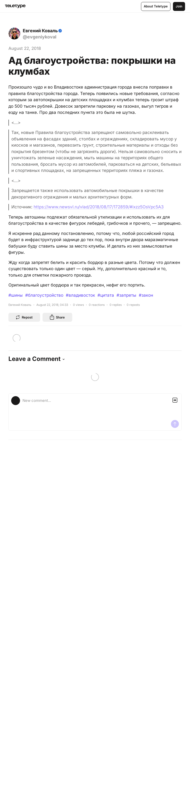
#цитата (105, 295)
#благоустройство (44, 295)
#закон (146, 295)
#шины (15, 295)
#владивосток (80, 295)
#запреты (126, 295)
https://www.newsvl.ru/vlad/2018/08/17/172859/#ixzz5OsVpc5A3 (99, 206)
